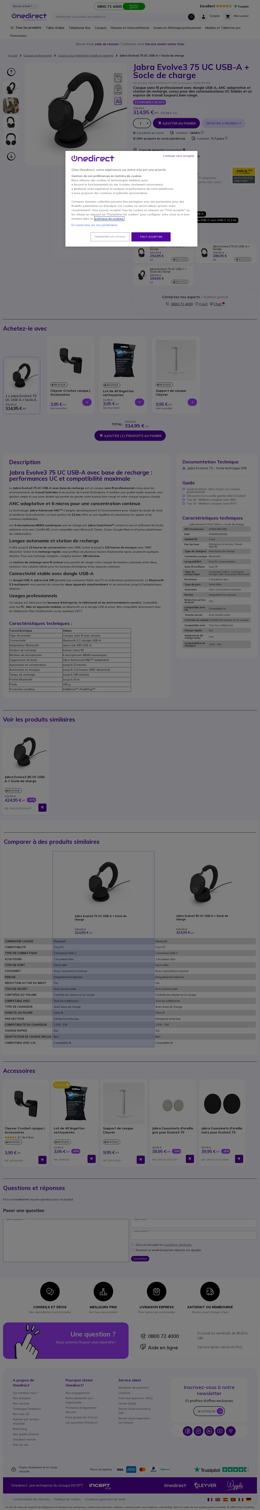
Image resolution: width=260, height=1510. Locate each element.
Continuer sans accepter (178, 155)
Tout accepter (151, 236)
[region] (131, 199)
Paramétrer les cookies (110, 236)
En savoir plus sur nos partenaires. (95, 225)
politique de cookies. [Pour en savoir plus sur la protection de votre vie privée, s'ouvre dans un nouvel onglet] (109, 219)
